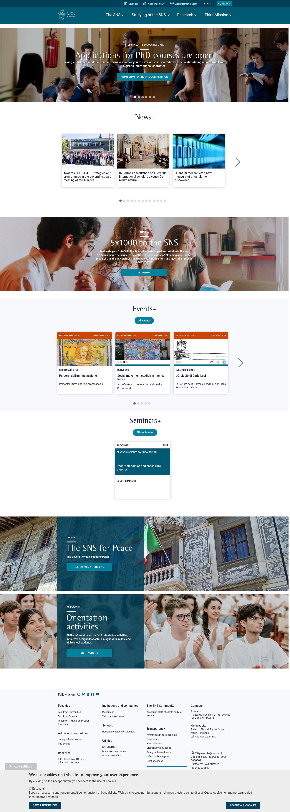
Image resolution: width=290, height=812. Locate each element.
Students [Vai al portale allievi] (135, 3)
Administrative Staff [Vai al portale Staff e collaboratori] (187, 3)
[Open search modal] (224, 3)
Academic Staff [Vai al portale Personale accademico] (157, 3)
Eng (208, 4)
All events (144, 323)
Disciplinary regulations (160, 748)
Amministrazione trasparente (163, 735)
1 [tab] (135, 97)
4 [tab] (146, 97)
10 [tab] (154, 202)
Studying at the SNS (149, 15)
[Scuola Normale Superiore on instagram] (78, 694)
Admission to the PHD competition (144, 76)
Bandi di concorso (157, 744)
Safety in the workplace (160, 753)
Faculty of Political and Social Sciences (75, 723)
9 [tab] (150, 202)
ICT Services (109, 747)
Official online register (159, 758)
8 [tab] (146, 202)
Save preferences (45, 805)
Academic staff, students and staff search (166, 714)
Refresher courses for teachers (119, 732)
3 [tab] (142, 97)
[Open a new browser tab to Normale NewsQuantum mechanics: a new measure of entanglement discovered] (199, 162)
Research (185, 15)
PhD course (64, 744)
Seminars (145, 425)
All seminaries (145, 436)
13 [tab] (165, 202)
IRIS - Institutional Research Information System (74, 762)
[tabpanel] (144, 65)
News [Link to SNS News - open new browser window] (145, 118)
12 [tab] (161, 202)
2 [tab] (139, 97)
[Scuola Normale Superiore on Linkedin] (88, 694)
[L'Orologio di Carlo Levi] (201, 365)
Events (144, 311)
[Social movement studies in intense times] (142, 366)
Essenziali (38, 788)
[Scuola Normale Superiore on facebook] (92, 694)
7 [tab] (143, 202)
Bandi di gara (154, 739)
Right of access (155, 762)
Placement (108, 712)
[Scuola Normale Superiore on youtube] (97, 694)
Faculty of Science (68, 716)
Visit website (89, 657)
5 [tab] (150, 97)
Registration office (112, 756)
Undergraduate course (71, 740)
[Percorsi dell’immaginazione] (84, 363)
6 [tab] (153, 97)
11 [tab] (157, 202)
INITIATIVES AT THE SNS (89, 571)
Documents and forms (115, 752)
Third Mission (216, 15)
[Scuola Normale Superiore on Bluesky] (83, 694)
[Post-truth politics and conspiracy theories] (142, 474)
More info (144, 273)
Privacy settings (20, 766)
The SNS (113, 15)
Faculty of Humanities (70, 712)
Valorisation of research (116, 716)
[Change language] (211, 3)
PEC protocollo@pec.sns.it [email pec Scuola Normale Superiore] (208, 753)
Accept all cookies (243, 805)
